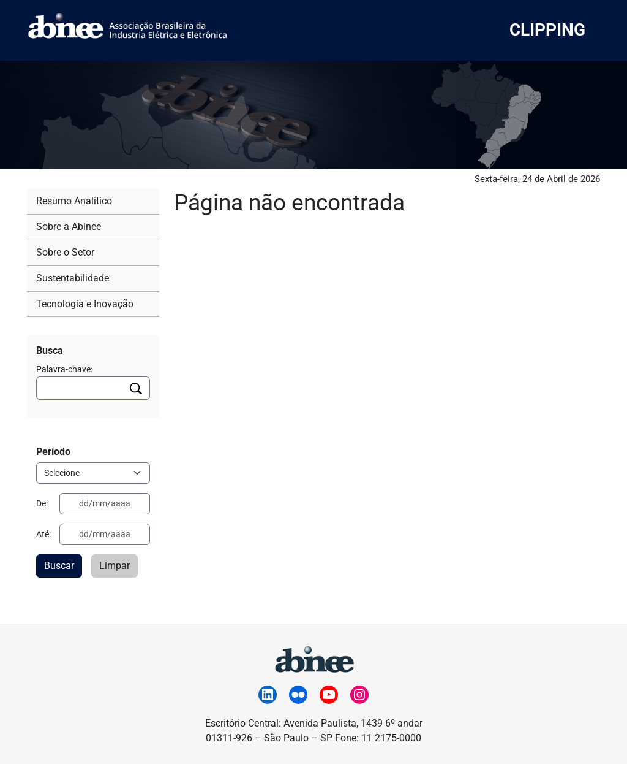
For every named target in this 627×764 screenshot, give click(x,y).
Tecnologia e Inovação (84, 304)
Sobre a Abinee (68, 226)
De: (42, 503)
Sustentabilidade (72, 278)
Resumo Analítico (74, 201)
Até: (43, 534)
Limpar (114, 565)
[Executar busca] (136, 388)
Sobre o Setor (65, 252)
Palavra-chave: (64, 369)
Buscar (59, 565)
